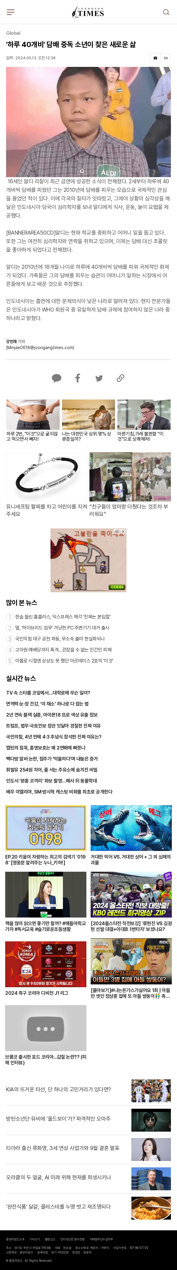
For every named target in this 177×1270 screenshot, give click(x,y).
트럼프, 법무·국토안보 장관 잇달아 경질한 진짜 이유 (53, 726)
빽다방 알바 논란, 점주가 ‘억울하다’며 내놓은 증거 (52, 759)
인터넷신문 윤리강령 (73, 1239)
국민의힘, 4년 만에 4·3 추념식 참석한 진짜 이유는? (54, 737)
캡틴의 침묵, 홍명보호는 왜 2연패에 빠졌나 (45, 748)
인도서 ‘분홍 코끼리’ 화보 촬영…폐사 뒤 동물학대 (51, 781)
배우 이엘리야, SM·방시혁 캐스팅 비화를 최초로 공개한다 (59, 792)
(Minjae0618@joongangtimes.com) (40, 347)
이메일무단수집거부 (101, 1239)
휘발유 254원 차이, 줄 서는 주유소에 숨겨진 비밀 (52, 770)
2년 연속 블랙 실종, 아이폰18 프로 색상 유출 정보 (52, 715)
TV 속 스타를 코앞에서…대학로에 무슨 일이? (48, 693)
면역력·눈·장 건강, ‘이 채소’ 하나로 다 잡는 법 (47, 704)
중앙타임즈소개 (15, 1239)
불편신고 (50, 1239)
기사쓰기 (34, 1239)
